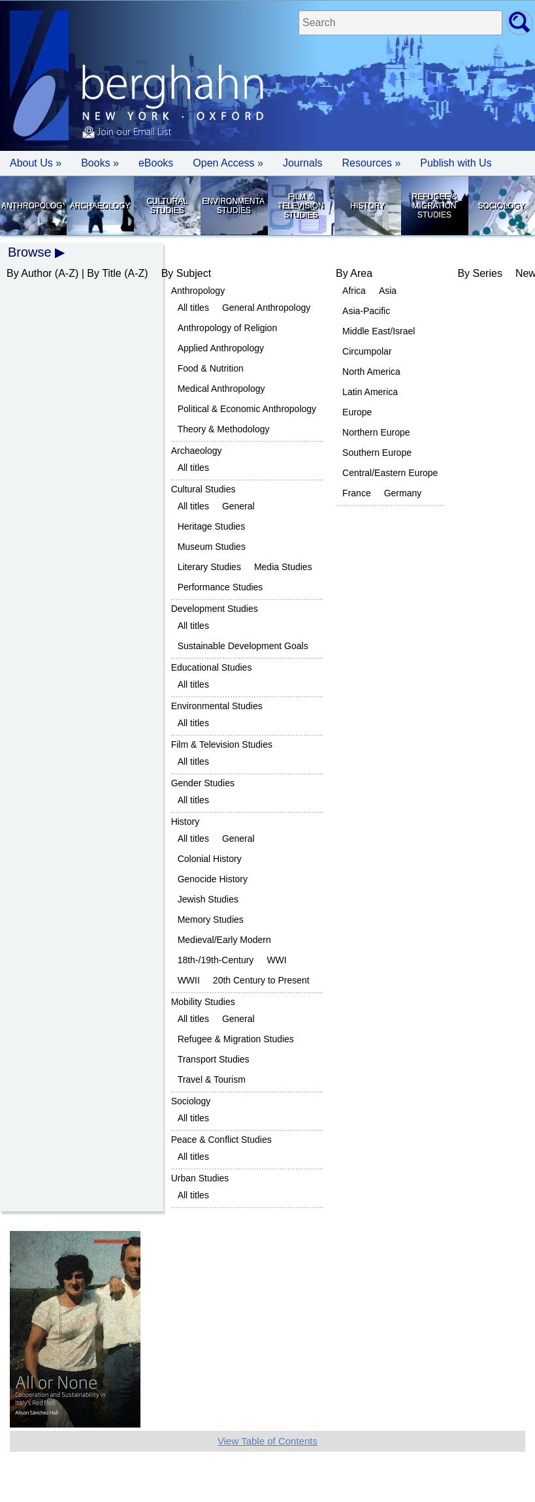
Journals (302, 162)
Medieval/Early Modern (224, 940)
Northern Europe (376, 432)
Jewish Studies (208, 899)
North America (371, 371)
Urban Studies (200, 1178)
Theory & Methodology (224, 429)
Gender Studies (203, 783)
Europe (357, 412)
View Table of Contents (267, 1440)
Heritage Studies (212, 526)
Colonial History (210, 859)
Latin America (370, 392)
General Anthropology (266, 307)
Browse (30, 252)
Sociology (501, 205)
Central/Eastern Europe (390, 473)
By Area (354, 273)
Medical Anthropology (221, 388)
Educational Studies (211, 667)
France (356, 493)
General (238, 506)
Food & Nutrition (211, 368)
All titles (193, 307)
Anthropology (33, 205)
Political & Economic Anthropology (247, 409)
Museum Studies (212, 546)
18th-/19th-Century (216, 960)
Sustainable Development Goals (243, 646)
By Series (479, 273)
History (367, 205)
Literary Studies (209, 567)
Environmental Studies (233, 206)
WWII (189, 980)
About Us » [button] (35, 162)
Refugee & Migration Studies (434, 205)
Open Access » (228, 162)
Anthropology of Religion (228, 328)
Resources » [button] (371, 162)
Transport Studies (214, 1059)
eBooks (155, 162)
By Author (29, 273)
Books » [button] (100, 162)
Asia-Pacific (366, 311)
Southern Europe (377, 452)
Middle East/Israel (378, 331)
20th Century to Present (261, 980)
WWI (276, 960)
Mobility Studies (203, 1002)
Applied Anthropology (221, 348)
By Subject (186, 273)
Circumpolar (366, 351)
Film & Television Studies (301, 205)
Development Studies (214, 608)
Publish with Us (455, 162)
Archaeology (100, 205)
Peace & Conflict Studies (221, 1139)
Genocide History (213, 879)
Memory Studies (211, 919)
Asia (388, 290)
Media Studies (283, 567)
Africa (354, 290)
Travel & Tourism (212, 1079)
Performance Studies (220, 587)
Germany (403, 493)
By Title (104, 273)
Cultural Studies (166, 206)
